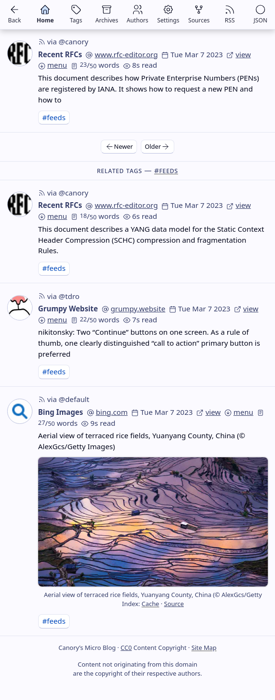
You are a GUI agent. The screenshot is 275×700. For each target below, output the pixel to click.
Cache (150, 603)
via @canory (63, 41)
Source (174, 603)
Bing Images (60, 412)
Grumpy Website (68, 308)
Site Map (204, 647)
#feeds (53, 117)
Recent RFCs (60, 54)
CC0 (126, 647)
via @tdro (59, 296)
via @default (63, 399)
